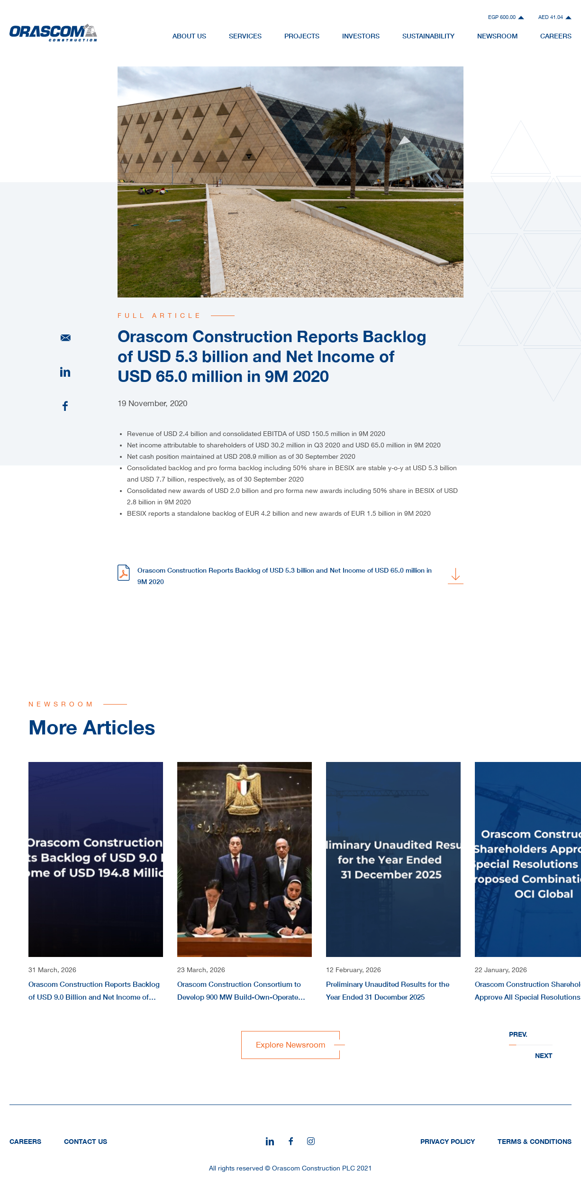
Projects (301, 36)
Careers (556, 36)
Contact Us (85, 1141)
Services (245, 36)
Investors (361, 36)
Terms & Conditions (535, 1141)
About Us (189, 36)
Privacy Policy (447, 1141)
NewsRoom (497, 36)
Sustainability (428, 36)
